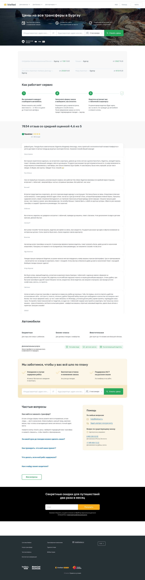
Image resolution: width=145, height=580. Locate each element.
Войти (137, 4)
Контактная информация (29, 557)
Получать (88, 507)
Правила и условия (75, 573)
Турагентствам (51, 547)
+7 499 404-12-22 (93, 443)
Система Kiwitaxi (26, 542)
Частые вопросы (26, 552)
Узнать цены (114, 33)
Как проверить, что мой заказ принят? (39, 448)
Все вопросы (31, 477)
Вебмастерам (51, 552)
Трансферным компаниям (55, 542)
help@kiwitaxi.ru (96, 419)
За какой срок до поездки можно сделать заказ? (43, 439)
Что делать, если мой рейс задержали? (39, 457)
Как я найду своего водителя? (35, 466)
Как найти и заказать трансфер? (36, 414)
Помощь (124, 4)
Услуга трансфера (27, 547)
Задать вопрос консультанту (101, 423)
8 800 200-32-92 (92, 436)
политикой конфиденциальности (77, 515)
